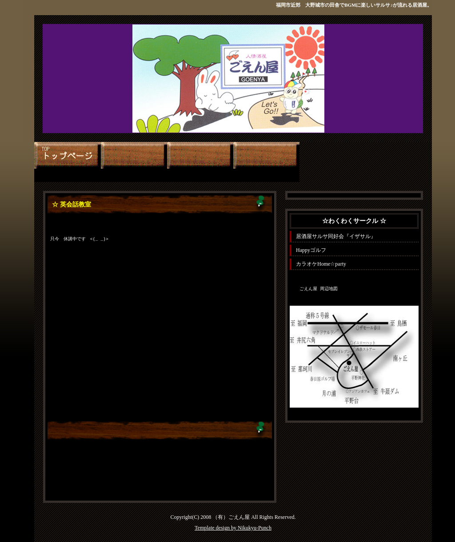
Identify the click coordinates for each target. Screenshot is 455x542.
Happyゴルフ (311, 250)
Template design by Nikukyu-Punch (233, 528)
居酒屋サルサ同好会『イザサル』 (336, 236)
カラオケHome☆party (321, 264)
